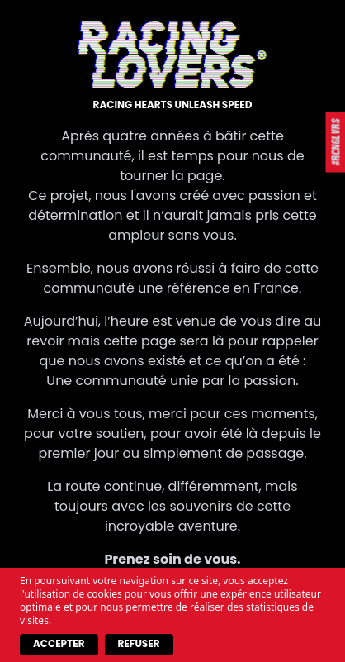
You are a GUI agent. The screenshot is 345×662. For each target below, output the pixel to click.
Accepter (59, 643)
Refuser (139, 643)
